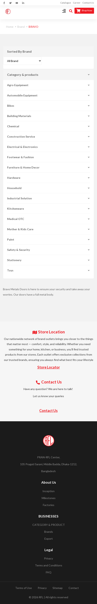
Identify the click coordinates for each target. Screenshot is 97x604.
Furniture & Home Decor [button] (48, 167)
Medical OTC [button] (48, 219)
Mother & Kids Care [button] (48, 229)
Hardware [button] (48, 177)
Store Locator (48, 367)
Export (48, 538)
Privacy (48, 558)
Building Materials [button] (48, 116)
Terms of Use (23, 588)
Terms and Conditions (48, 565)
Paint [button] (48, 239)
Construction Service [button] (48, 136)
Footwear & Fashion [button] (48, 157)
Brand (21, 26)
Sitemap (58, 588)
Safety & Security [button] (48, 249)
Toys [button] (48, 270)
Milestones (49, 498)
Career (76, 2)
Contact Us (88, 2)
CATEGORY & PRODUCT (48, 524)
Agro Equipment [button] (48, 85)
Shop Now (84, 11)
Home (9, 26)
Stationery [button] (48, 260)
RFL (41, 597)
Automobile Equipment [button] (48, 95)
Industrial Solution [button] (48, 198)
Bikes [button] (48, 105)
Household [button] (48, 188)
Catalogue (65, 2)
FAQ (48, 572)
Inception (48, 491)
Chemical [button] (48, 126)
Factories (48, 505)
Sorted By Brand (19, 51)
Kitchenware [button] (48, 208)
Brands (48, 531)
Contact (74, 588)
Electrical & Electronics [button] (48, 146)
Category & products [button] (48, 74)
